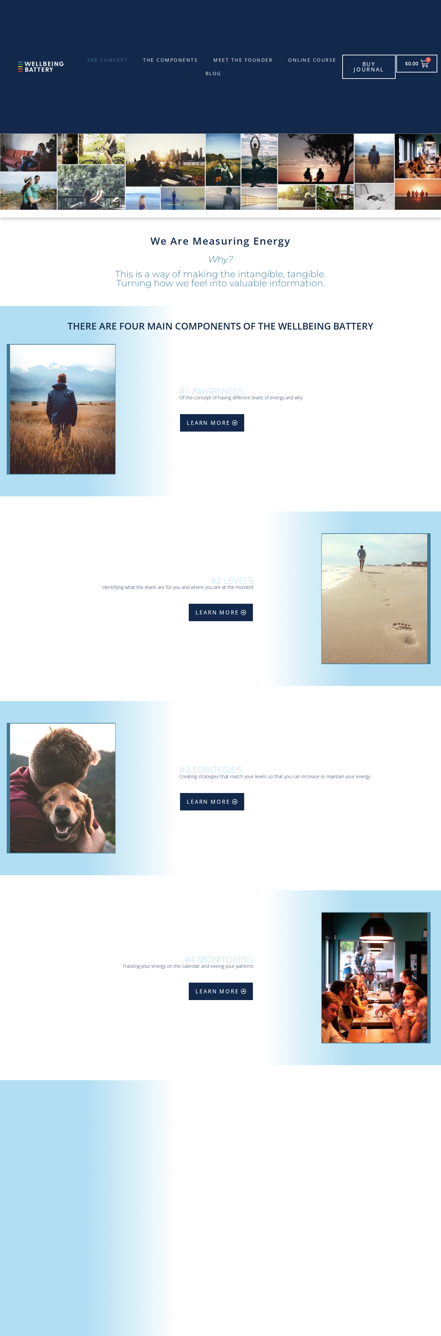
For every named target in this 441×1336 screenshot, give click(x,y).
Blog (213, 73)
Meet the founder (243, 60)
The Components (170, 60)
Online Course (312, 60)
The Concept (107, 60)
